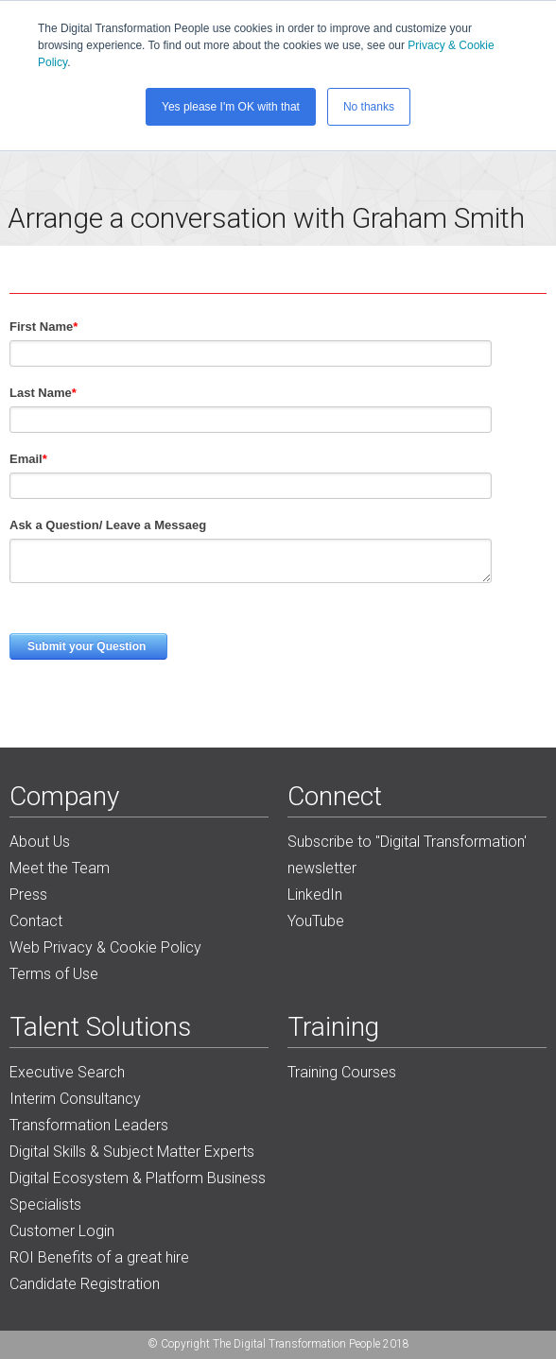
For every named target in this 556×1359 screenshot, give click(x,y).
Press (28, 894)
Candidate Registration (84, 1284)
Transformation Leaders (88, 1125)
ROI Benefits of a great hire (99, 1257)
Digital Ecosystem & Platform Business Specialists (137, 1191)
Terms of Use (53, 974)
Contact (35, 921)
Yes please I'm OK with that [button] (231, 106)
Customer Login (61, 1231)
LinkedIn (314, 894)
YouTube (315, 921)
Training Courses (341, 1072)
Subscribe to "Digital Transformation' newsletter (407, 855)
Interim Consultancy (75, 1099)
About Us (39, 842)
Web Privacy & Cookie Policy (105, 947)
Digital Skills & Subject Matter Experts (131, 1152)
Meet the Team (59, 868)
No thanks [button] (368, 106)
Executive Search (67, 1072)
